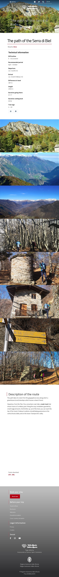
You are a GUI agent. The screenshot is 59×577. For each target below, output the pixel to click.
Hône (15, 47)
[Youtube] (20, 538)
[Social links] (39, 2)
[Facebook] (10, 538)
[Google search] (43, 2)
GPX (9, 475)
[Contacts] (35, 2)
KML (13, 475)
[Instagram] (15, 538)
